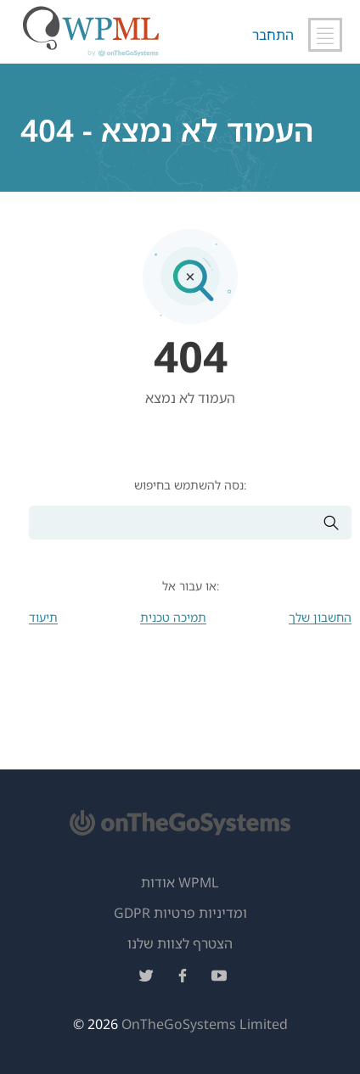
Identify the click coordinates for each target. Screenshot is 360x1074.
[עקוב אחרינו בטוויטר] (146, 978)
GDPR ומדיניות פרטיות (180, 912)
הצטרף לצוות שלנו (180, 943)
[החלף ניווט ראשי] (325, 35)
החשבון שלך (320, 617)
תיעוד (43, 617)
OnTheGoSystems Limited (204, 1024)
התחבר (273, 34)
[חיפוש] (176, 523)
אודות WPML (180, 882)
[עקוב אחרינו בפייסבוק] (182, 978)
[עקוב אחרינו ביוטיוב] (219, 978)
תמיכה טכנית (173, 617)
